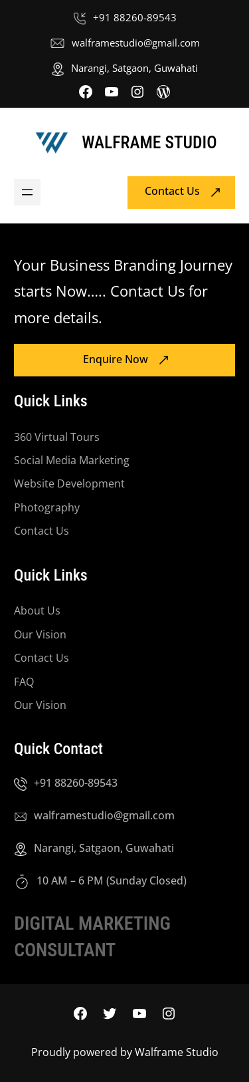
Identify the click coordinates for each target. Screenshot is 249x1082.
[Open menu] (27, 192)
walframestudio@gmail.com (136, 42)
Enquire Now (115, 359)
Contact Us (172, 191)
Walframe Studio (149, 142)
